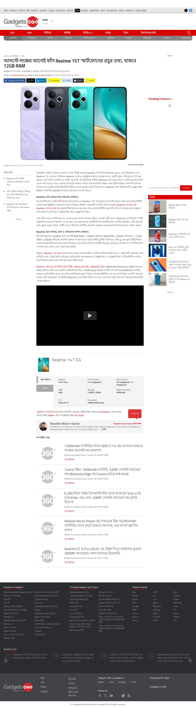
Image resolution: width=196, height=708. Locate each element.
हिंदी (28, 11)
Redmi (176, 599)
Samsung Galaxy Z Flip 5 (45, 613)
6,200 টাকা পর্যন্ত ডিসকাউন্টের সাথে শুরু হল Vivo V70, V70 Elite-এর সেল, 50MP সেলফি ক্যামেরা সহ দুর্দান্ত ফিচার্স (126, 658)
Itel (154, 596)
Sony (175, 606)
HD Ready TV (40, 635)
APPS (103, 11)
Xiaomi (176, 617)
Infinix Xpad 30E (77, 630)
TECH (77, 11)
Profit (22, 11)
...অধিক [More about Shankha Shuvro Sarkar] (103, 429)
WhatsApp (123, 695)
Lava (155, 599)
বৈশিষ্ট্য (67, 33)
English (101, 682)
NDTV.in (72, 696)
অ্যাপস (50, 38)
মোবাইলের (13, 56)
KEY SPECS (46, 380)
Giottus (38, 610)
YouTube (79, 415)
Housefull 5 (40, 620)
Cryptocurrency (41, 599)
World (13, 11)
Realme (176, 596)
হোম (12, 33)
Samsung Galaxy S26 (79, 599)
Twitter (51, 415)
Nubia (155, 613)
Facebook (105, 411)
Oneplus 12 (9, 617)
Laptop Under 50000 (13, 606)
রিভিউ (47, 33)
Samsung (177, 603)
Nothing (156, 610)
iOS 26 (7, 603)
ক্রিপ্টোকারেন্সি (148, 33)
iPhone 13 (8, 624)
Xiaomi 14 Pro (10, 628)
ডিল (126, 33)
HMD (134, 610)
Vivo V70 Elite (75, 613)
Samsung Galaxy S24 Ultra (46, 606)
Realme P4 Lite (76, 606)
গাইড (108, 33)
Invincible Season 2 (43, 628)
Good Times (140, 11)
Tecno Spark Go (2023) (14, 635)
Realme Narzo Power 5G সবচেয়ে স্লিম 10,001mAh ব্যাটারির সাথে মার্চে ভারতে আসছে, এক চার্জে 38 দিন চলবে (173, 658)
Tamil (133, 682)
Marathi (130, 11)
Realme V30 (9, 638)
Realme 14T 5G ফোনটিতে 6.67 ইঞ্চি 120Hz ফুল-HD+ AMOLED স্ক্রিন (70, 266)
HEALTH (70, 11)
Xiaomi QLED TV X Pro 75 (110, 603)
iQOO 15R (74, 603)
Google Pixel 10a (77, 617)
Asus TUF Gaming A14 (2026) (82, 620)
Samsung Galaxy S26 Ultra (81, 596)
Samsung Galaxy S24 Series (47, 596)
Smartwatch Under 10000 (15, 610)
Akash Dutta (46, 75)
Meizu (155, 603)
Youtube (111, 695)
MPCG (121, 11)
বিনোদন (68, 38)
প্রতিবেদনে (62, 201)
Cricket (43, 11)
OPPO (155, 620)
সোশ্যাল (166, 38)
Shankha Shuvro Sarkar (22, 75)
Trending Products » (160, 99)
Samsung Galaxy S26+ (79, 592)
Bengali (122, 682)
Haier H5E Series (106, 606)
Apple (134, 599)
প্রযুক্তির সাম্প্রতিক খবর (47, 411)
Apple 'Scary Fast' (42, 617)
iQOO (155, 592)
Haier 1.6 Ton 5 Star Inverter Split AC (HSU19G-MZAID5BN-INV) (112, 619)
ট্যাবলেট (32, 38)
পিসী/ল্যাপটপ (89, 38)
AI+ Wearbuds (105, 596)
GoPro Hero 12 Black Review (47, 624)
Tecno (176, 613)
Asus (134, 603)
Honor (135, 613)
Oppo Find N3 (10, 631)
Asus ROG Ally (105, 610)
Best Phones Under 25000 (47, 592)
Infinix (134, 620)
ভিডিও (87, 33)
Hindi (111, 682)
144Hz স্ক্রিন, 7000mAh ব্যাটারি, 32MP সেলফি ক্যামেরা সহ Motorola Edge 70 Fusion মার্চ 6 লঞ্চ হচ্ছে (78, 658)
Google (135, 606)
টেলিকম (110, 38)
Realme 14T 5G (52, 253)
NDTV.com (73, 692)
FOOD (51, 11)
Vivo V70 (73, 610)
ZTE (175, 620)
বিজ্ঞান (128, 38)
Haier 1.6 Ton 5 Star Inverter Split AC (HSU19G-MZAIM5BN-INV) (112, 628)
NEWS (45, 388)
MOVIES (34, 11)
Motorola (157, 606)
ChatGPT (7, 599)
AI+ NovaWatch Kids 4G (109, 599)
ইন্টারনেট (147, 38)
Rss (128, 695)
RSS (43, 678)
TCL (174, 610)
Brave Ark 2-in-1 (106, 592)
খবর (29, 33)
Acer (134, 592)
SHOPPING (94, 11)
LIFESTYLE (60, 11)
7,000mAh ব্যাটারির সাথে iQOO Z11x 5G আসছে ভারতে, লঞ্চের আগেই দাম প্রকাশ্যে (30, 656)
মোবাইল (13, 38)
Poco (175, 592)
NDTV (6, 11)
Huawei (135, 617)
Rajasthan (112, 11)
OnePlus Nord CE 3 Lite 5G (15, 620)
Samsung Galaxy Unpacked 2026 (18, 592)
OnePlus (156, 617)
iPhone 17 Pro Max (12, 596)
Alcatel (135, 596)
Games (84, 11)
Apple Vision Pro (11, 613)
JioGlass (38, 631)
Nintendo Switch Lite (108, 613)
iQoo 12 (38, 603)
